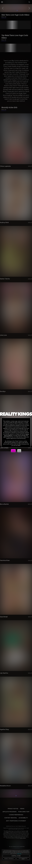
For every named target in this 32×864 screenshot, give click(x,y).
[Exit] (19, 450)
